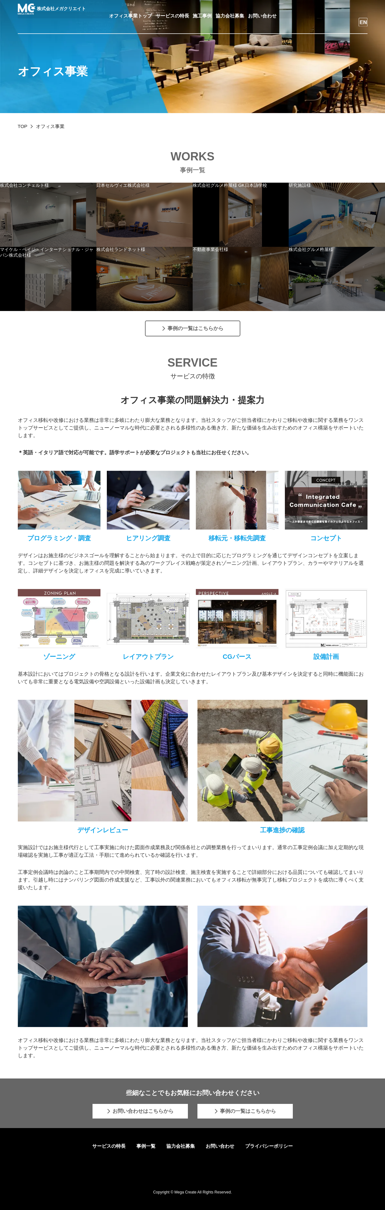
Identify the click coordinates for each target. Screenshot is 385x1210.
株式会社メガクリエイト (52, 10)
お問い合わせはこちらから (143, 1111)
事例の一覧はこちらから (195, 328)
